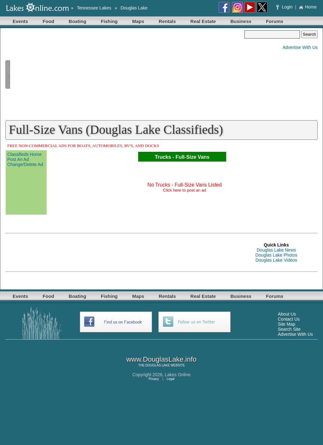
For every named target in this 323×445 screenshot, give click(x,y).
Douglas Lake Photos (276, 255)
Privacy (154, 379)
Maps (138, 21)
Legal (170, 379)
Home (308, 6)
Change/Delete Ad (25, 164)
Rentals (167, 21)
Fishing (109, 21)
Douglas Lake (134, 7)
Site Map (286, 324)
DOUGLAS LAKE (157, 365)
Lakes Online (178, 374)
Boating (77, 21)
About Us (287, 314)
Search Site (289, 329)
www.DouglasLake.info (161, 359)
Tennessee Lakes (94, 7)
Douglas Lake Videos (276, 260)
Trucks (163, 157)
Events (20, 21)
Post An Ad (18, 159)
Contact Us (289, 319)
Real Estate (203, 21)
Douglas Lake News (276, 249)
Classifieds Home (24, 154)
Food (48, 21)
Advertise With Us (300, 47)
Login (285, 6)
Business (240, 21)
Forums (274, 21)
